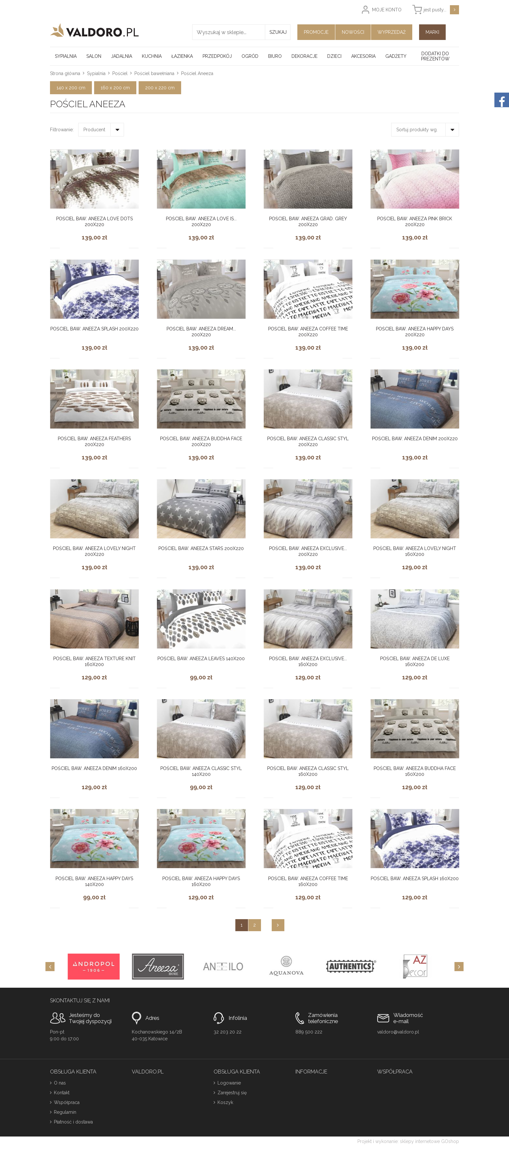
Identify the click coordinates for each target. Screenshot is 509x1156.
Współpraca (67, 1102)
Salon (93, 56)
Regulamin (65, 1112)
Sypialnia (66, 56)
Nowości (353, 32)
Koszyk (225, 1102)
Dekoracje (304, 56)
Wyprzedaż (392, 32)
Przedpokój (217, 56)
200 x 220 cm (160, 87)
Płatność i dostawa (73, 1121)
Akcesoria (363, 56)
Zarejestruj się (232, 1092)
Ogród (250, 56)
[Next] (459, 966)
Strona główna (65, 73)
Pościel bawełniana (154, 73)
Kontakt (61, 1092)
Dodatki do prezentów (435, 56)
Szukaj (278, 32)
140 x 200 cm (70, 87)
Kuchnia (152, 56)
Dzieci (334, 56)
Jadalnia (121, 56)
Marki (432, 32)
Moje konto (387, 9)
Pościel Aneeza (197, 73)
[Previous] (50, 966)
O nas (60, 1082)
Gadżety (395, 56)
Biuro (275, 56)
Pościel (120, 73)
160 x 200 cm (115, 87)
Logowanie (229, 1082)
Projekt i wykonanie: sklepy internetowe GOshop (408, 1141)
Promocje (316, 32)
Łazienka (182, 56)
